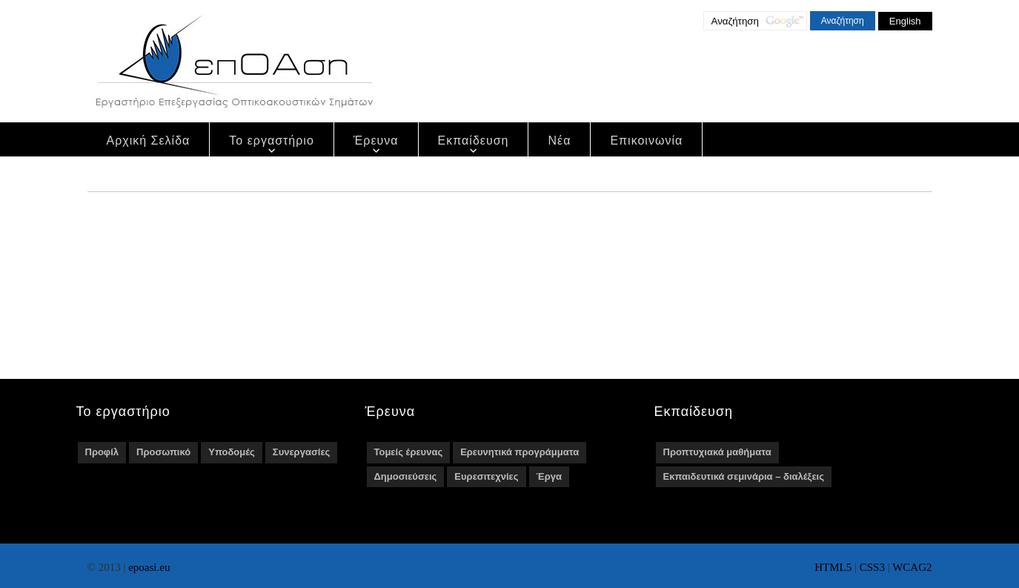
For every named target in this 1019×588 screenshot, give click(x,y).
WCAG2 (912, 567)
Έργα (549, 476)
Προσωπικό (163, 451)
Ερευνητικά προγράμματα (519, 451)
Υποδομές (231, 451)
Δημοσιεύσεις (405, 476)
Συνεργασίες (301, 451)
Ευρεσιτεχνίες (486, 476)
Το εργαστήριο (271, 140)
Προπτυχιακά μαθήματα (717, 451)
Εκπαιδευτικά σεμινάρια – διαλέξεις (743, 476)
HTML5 (833, 567)
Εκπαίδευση (473, 140)
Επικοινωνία (646, 140)
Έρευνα (376, 140)
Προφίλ (102, 451)
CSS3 (872, 567)
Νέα (559, 140)
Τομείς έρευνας (408, 451)
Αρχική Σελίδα (148, 140)
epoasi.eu (149, 567)
